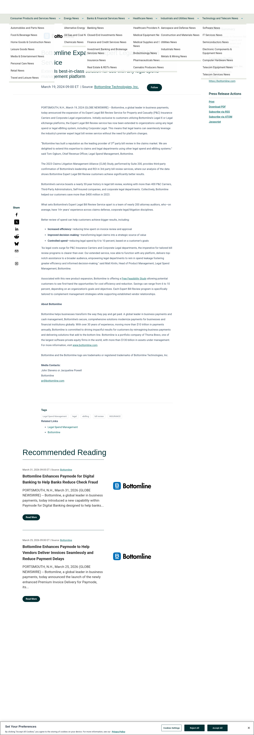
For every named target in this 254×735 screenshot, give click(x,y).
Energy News (71, 18)
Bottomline (66, 469)
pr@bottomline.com (52, 380)
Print (211, 101)
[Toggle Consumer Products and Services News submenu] (59, 18)
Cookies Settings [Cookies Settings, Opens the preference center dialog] (171, 728)
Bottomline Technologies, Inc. (116, 87)
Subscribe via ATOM (220, 116)
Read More (31, 517)
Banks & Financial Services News (106, 18)
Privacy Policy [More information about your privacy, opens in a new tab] (118, 732)
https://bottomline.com (222, 81)
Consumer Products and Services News (33, 18)
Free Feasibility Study (134, 278)
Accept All (217, 728)
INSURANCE (115, 416)
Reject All (194, 728)
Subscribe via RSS (219, 111)
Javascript (215, 121)
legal (74, 416)
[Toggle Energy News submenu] (82, 18)
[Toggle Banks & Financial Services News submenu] (128, 18)
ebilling (85, 416)
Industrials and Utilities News (177, 18)
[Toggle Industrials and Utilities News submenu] (198, 18)
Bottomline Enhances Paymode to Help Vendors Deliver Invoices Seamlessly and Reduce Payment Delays (58, 552)
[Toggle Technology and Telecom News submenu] (242, 18)
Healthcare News (143, 18)
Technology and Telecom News (220, 18)
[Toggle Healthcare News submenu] (156, 18)
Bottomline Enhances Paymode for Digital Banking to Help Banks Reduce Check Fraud (60, 479)
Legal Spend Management (55, 416)
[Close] (248, 727)
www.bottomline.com (85, 345)
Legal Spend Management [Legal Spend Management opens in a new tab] (63, 427)
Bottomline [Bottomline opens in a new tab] (54, 432)
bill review (99, 416)
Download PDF (217, 106)
